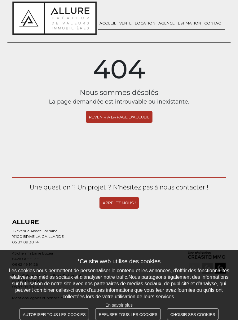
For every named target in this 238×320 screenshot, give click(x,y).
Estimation (189, 23)
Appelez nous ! (119, 202)
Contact (213, 23)
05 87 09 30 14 (25, 241)
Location (145, 23)
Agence (166, 23)
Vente (125, 23)
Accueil (107, 23)
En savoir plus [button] (119, 305)
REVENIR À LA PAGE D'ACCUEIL (119, 117)
